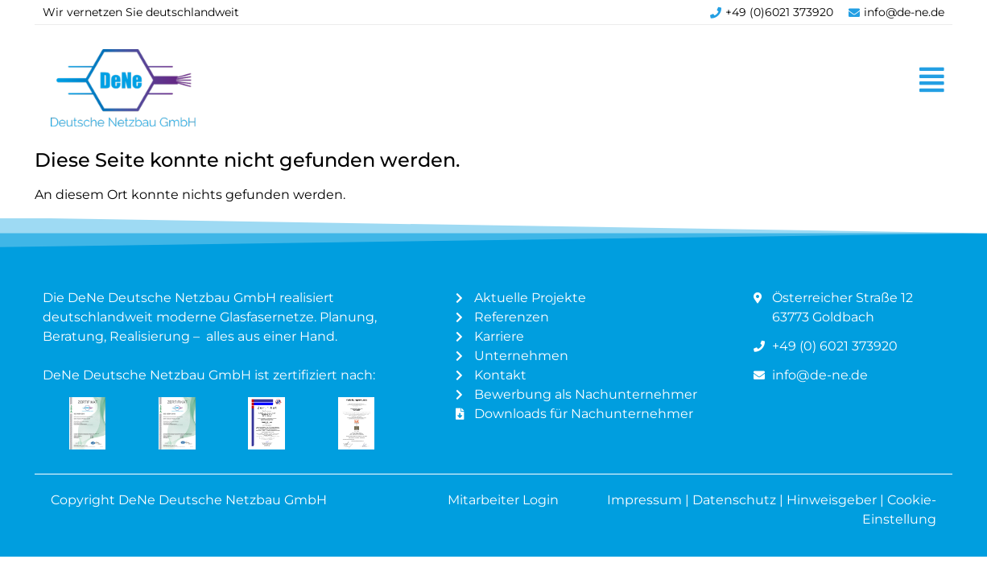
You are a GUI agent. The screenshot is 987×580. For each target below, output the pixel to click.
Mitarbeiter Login (505, 500)
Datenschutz (734, 500)
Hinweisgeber (833, 500)
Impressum (644, 500)
